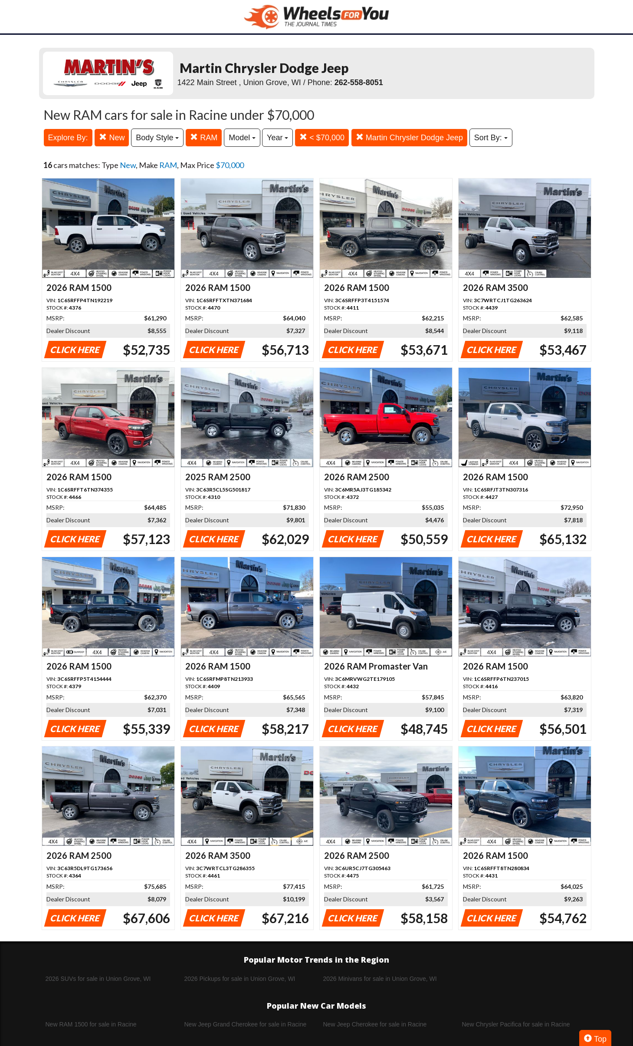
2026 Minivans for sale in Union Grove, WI (380, 978)
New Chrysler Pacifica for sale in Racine (516, 1024)
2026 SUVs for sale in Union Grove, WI (98, 978)
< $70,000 (321, 137)
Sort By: (491, 137)
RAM (203, 137)
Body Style (157, 137)
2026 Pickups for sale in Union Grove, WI (239, 978)
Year (277, 137)
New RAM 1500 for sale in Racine (91, 1024)
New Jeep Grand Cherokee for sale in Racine (245, 1024)
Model (242, 137)
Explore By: (68, 137)
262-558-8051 (359, 82)
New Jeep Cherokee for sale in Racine (375, 1024)
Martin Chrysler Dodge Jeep (409, 137)
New (112, 137)
